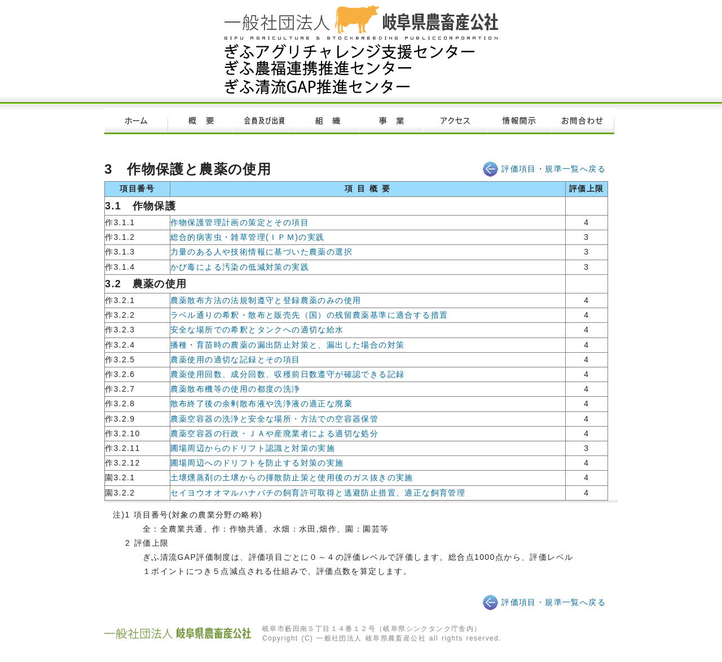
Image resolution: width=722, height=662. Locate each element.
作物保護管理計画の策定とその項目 (239, 222)
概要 (200, 121)
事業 (391, 121)
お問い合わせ (582, 121)
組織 (327, 121)
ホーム (136, 121)
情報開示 (519, 121)
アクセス (455, 121)
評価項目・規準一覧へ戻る (553, 168)
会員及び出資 (264, 121)
